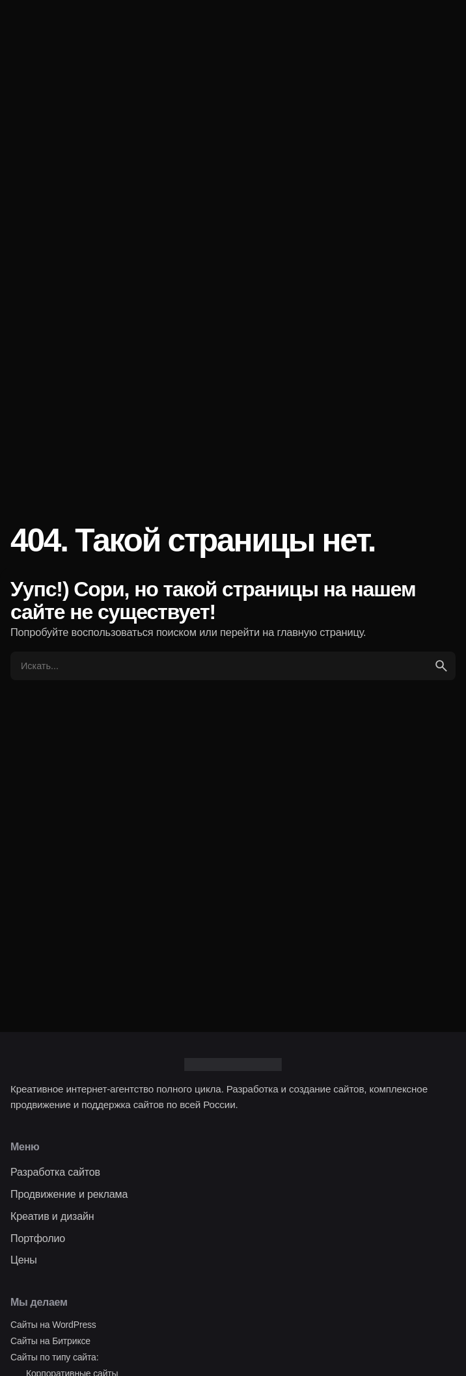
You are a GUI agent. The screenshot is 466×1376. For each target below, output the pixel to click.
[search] (441, 666)
